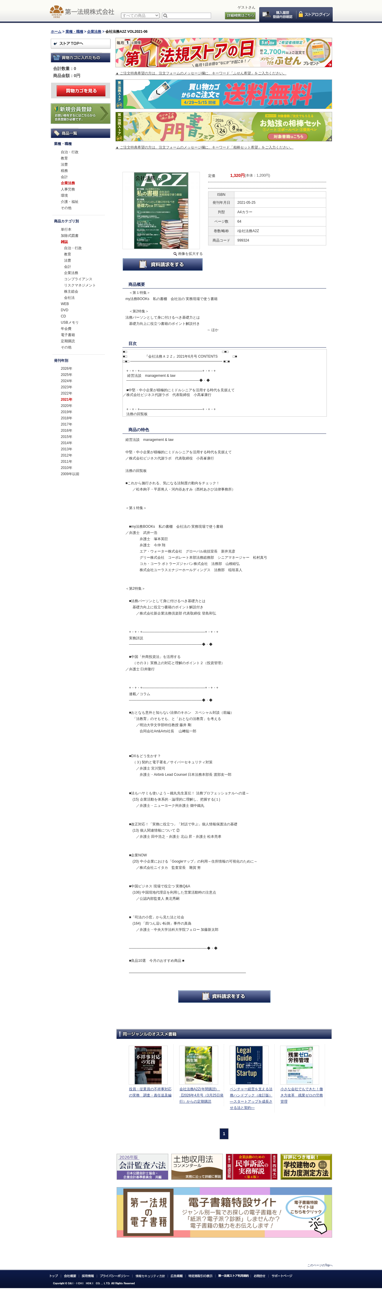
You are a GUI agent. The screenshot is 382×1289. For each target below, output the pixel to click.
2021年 (66, 399)
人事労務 (68, 189)
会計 (64, 177)
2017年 (66, 424)
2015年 (66, 437)
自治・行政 (70, 152)
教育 (64, 158)
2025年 (66, 375)
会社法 (69, 298)
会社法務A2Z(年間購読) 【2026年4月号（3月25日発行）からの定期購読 (201, 1095)
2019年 (66, 412)
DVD (64, 310)
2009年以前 (70, 474)
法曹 (64, 164)
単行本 (66, 229)
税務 (64, 171)
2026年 (66, 368)
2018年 (66, 418)
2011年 (66, 461)
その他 (66, 208)
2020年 (66, 406)
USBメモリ (70, 322)
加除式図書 (70, 236)
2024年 (66, 381)
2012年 (66, 455)
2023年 (66, 387)
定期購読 (68, 341)
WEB (65, 304)
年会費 (66, 329)
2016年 (66, 430)
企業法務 (94, 32)
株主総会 (71, 291)
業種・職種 (74, 32)
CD (63, 316)
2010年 (66, 468)
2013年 (66, 449)
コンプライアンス (78, 279)
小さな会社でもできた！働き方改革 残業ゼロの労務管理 (301, 1095)
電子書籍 (68, 335)
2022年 (66, 393)
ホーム (56, 32)
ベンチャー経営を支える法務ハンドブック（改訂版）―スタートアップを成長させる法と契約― (251, 1098)
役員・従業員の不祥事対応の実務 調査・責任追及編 (150, 1092)
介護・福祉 (70, 202)
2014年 (66, 443)
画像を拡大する (190, 254)
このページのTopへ (320, 1265)
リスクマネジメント (80, 285)
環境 (64, 195)
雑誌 (64, 242)
